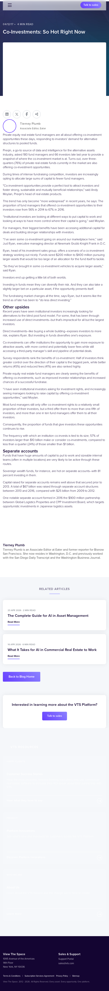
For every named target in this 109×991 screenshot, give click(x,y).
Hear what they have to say (24, 800)
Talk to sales (90, 5)
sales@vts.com (66, 963)
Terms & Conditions (11, 976)
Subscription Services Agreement (39, 976)
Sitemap (75, 976)
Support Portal (66, 959)
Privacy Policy (62, 976)
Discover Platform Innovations (26, 857)
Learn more (14, 913)
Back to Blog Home (22, 677)
